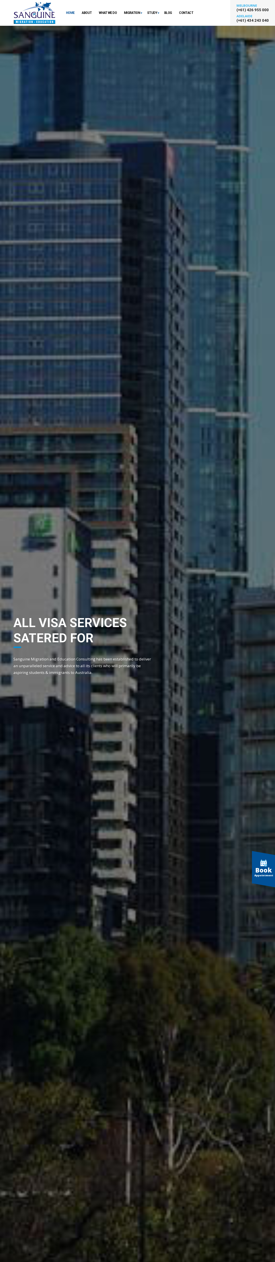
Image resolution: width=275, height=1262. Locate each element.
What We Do (108, 13)
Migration (132, 13)
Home (70, 13)
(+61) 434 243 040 (253, 20)
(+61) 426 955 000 (253, 10)
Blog (168, 13)
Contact (186, 13)
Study (152, 13)
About (87, 13)
